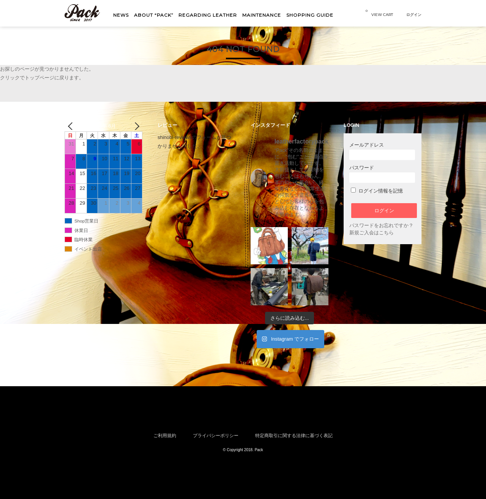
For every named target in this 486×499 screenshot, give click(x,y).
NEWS (121, 15)
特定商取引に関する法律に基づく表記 (294, 435)
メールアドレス (382, 151)
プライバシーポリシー (215, 435)
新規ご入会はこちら (371, 232)
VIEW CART (379, 13)
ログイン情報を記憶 (377, 191)
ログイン (413, 14)
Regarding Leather (207, 15)
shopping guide (309, 15)
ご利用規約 (164, 435)
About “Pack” (154, 15)
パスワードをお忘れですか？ (381, 225)
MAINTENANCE (261, 15)
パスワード (382, 174)
